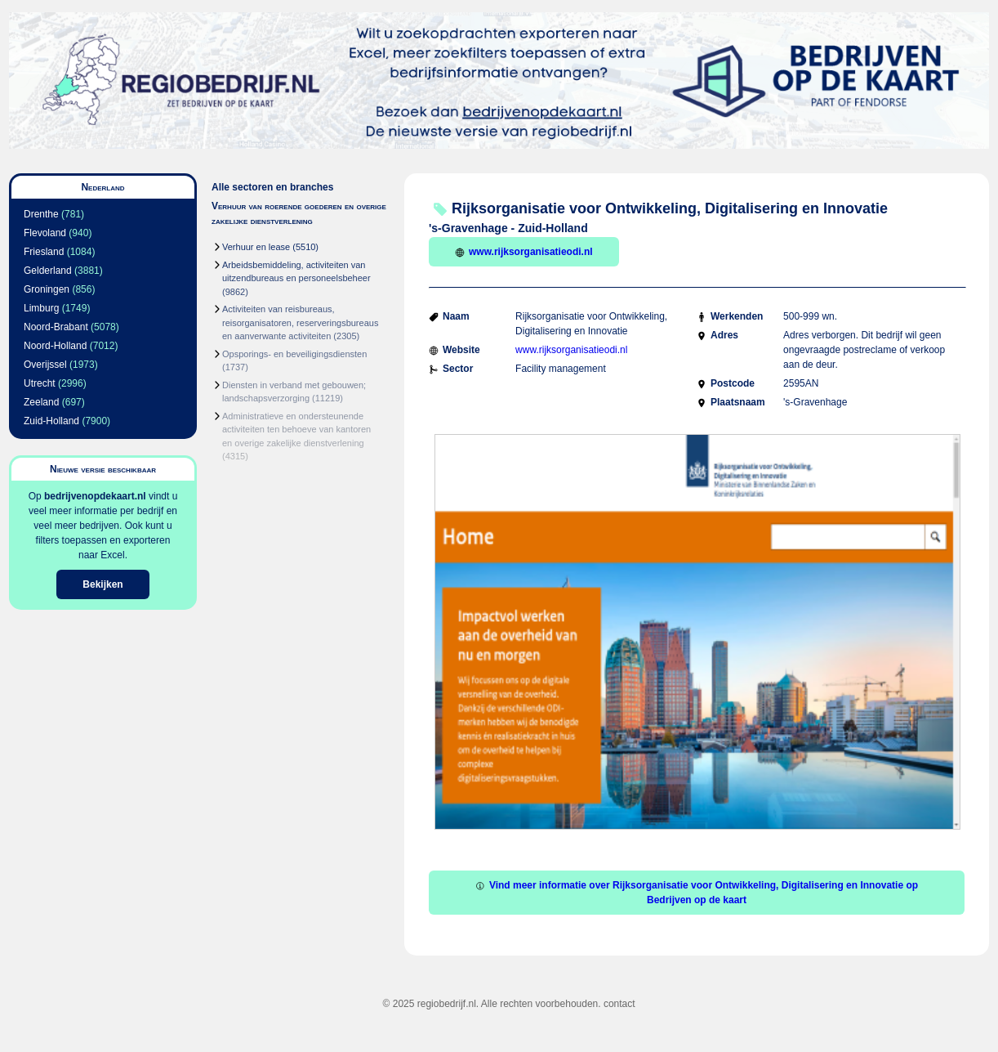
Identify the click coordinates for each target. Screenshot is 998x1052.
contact (619, 1003)
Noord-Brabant (56, 327)
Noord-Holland (55, 345)
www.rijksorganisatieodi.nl (524, 251)
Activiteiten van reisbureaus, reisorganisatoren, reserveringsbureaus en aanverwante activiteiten (300, 322)
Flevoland (45, 233)
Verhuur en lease (256, 247)
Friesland (44, 251)
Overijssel (45, 364)
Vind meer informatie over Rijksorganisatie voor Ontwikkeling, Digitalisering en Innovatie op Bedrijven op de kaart (696, 893)
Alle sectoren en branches (272, 187)
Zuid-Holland (51, 421)
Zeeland (41, 402)
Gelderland (48, 270)
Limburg (41, 308)
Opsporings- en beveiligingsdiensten (294, 354)
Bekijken (102, 584)
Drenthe (41, 214)
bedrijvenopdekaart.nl (95, 496)
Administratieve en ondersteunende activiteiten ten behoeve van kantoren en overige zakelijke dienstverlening (296, 429)
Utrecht (40, 383)
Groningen (46, 289)
